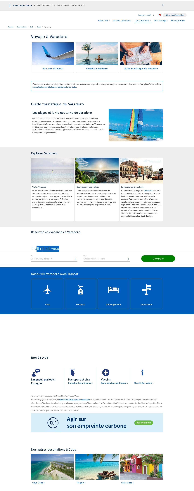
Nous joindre (178, 20)
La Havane (148, 190)
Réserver (103, 20)
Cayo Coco (37, 482)
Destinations (142, 20)
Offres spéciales (121, 20)
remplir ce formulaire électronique (74, 399)
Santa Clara (126, 482)
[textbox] (54, 258)
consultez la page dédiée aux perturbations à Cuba (54, 87)
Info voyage (160, 20)
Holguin (80, 482)
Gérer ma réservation (174, 15)
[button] (162, 5)
